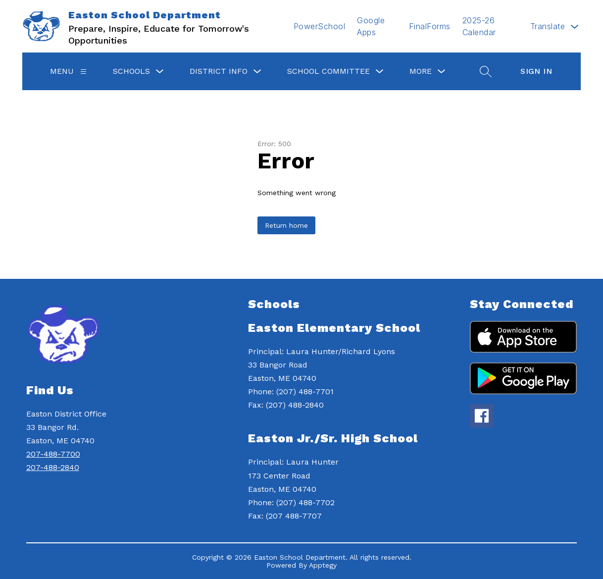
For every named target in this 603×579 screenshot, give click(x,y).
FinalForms (430, 26)
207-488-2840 (52, 467)
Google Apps (371, 26)
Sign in (536, 71)
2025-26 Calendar (479, 26)
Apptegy (323, 565)
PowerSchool (320, 26)
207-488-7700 (53, 454)
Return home (286, 225)
